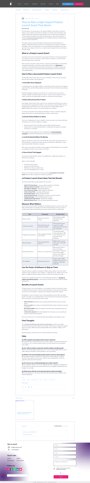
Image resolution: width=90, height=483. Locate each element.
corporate (45, 379)
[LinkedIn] (17, 469)
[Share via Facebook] (22, 387)
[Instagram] (8, 469)
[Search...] (17, 475)
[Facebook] (11, 469)
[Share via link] (31, 387)
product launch (64, 10)
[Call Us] (78, 4)
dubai (24, 379)
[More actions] (67, 18)
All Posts (18, 10)
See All (73, 397)
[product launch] (25, 405)
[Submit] (61, 476)
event (28, 379)
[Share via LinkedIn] (28, 387)
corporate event (34, 379)
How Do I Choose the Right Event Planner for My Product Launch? (24, 413)
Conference (26, 10)
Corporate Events (37, 10)
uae (40, 379)
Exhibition (55, 10)
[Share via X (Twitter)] (25, 387)
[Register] (68, 4)
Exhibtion (47, 10)
